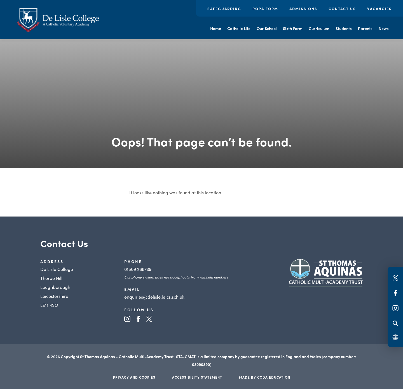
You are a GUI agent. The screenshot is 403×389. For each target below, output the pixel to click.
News (384, 28)
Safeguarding (224, 8)
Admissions (303, 8)
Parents (365, 28)
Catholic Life (238, 28)
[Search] (395, 323)
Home (215, 28)
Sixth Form (293, 28)
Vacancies (379, 8)
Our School (267, 28)
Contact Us (342, 8)
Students (344, 28)
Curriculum (319, 28)
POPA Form (265, 8)
